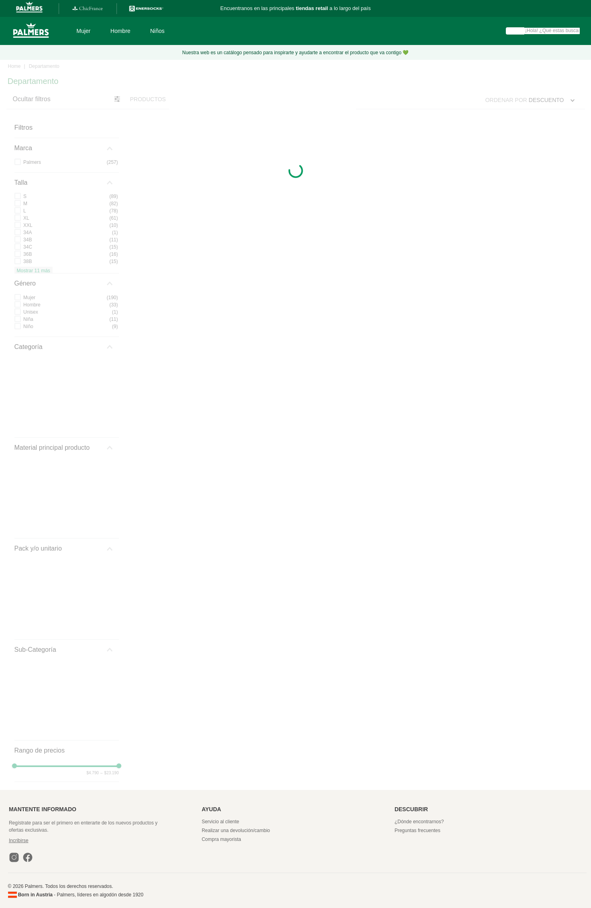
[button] (104, 840)
